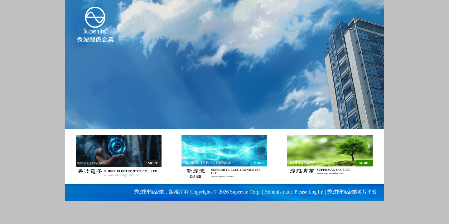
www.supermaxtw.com (330, 173)
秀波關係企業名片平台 (352, 191)
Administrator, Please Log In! (293, 191)
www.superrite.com (222, 176)
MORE (153, 163)
